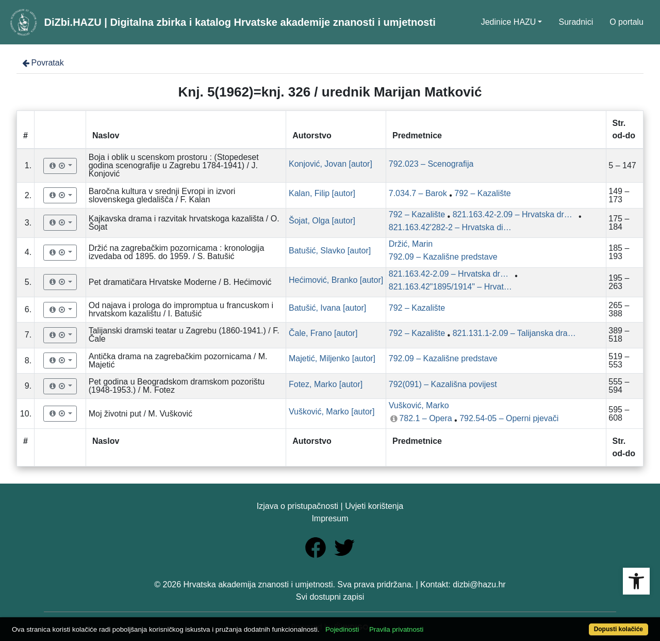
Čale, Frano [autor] (323, 333)
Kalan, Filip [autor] (322, 193)
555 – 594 (618, 385)
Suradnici (575, 22)
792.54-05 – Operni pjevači (508, 418)
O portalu (626, 22)
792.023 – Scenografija (431, 163)
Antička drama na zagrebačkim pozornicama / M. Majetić (178, 360)
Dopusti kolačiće (618, 629)
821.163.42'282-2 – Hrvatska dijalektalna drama (451, 227)
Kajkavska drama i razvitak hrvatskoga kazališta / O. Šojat (184, 222)
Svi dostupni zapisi (330, 596)
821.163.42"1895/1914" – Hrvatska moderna (451, 286)
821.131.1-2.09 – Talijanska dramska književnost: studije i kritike (514, 333)
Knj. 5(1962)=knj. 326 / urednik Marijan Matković (330, 92)
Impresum (329, 518)
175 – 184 (618, 222)
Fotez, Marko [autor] (325, 384)
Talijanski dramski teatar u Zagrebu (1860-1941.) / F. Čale (184, 334)
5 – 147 (622, 165)
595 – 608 (618, 413)
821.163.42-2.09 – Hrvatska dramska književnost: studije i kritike (514, 214)
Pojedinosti (342, 629)
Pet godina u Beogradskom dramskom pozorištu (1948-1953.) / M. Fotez (177, 385)
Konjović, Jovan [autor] (330, 163)
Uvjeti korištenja (374, 506)
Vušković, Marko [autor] (332, 411)
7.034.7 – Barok (418, 193)
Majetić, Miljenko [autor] (332, 358)
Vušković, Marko (419, 405)
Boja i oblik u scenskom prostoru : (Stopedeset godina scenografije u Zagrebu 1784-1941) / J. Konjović (174, 165)
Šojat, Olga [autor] (322, 220)
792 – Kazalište (482, 193)
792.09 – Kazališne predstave (443, 256)
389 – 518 (618, 334)
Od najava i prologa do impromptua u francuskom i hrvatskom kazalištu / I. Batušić (181, 309)
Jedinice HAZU (508, 22)
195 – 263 (618, 282)
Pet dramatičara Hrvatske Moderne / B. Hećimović (180, 282)
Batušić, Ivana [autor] (327, 307)
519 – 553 (618, 360)
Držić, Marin (411, 243)
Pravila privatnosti (396, 629)
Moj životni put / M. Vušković (140, 413)
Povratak (42, 62)
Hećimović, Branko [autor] (336, 280)
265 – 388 (618, 309)
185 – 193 (618, 252)
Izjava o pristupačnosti (297, 506)
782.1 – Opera (425, 418)
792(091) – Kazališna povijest (443, 384)
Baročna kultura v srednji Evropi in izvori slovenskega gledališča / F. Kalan (162, 195)
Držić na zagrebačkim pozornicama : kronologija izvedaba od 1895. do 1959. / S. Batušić (177, 252)
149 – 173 (618, 195)
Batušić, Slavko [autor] (330, 250)
